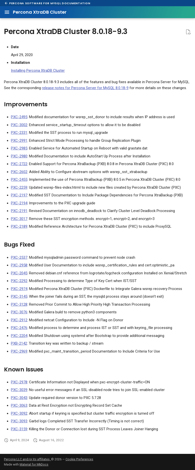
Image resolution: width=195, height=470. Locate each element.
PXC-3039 (19, 390)
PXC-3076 (19, 312)
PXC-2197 (19, 195)
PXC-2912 (19, 320)
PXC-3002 (19, 125)
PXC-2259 (19, 187)
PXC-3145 (19, 296)
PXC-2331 (19, 132)
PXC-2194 (19, 203)
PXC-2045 (19, 273)
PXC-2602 (19, 172)
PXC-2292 (19, 281)
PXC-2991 (19, 140)
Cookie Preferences (79, 459)
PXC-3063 (19, 405)
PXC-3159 (19, 429)
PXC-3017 (19, 219)
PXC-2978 (19, 382)
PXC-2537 (19, 257)
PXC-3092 (19, 413)
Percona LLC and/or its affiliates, (27, 459)
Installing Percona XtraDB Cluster (38, 70)
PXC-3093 (19, 421)
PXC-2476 (19, 327)
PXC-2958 (19, 265)
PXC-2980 (19, 156)
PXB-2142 (19, 343)
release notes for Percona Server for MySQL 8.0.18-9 (85, 88)
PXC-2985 (19, 148)
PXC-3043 (19, 398)
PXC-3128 (19, 304)
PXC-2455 (19, 179)
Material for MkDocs (34, 464)
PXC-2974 (19, 289)
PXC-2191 (19, 211)
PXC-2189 (19, 226)
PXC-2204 (19, 335)
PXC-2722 (19, 164)
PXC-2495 (19, 117)
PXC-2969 (19, 351)
